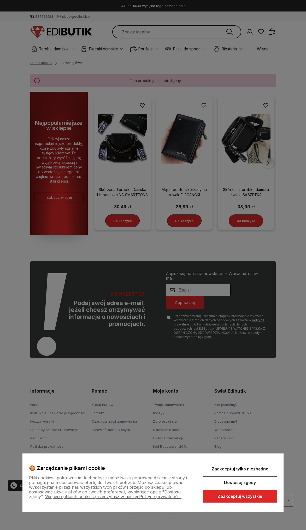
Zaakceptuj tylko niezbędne (239, 468)
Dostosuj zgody (240, 482)
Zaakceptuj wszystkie (239, 496)
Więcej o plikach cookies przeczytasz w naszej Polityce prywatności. (113, 496)
